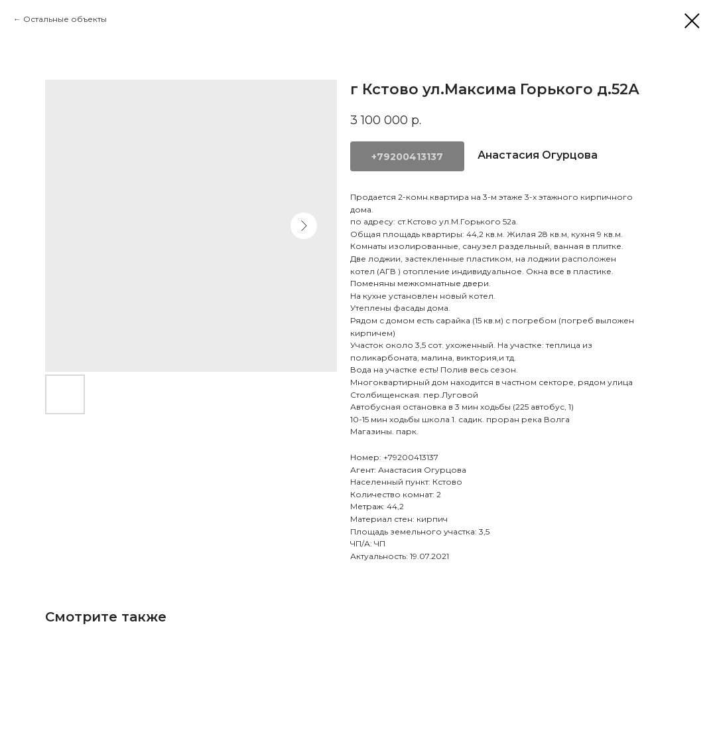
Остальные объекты (65, 19)
